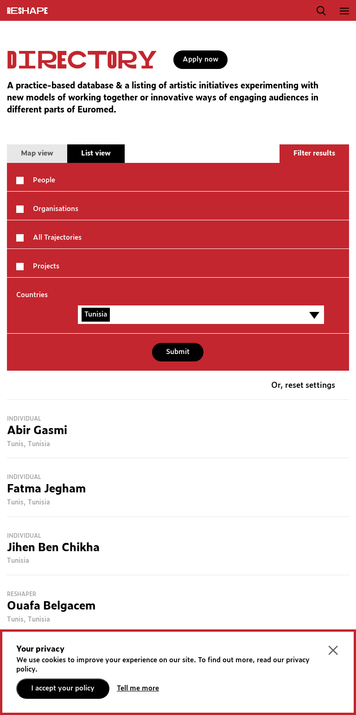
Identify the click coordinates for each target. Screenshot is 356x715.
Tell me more (138, 688)
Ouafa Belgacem (51, 606)
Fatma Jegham (46, 489)
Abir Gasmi (37, 430)
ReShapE (27, 11)
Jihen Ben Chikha (53, 547)
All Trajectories (57, 237)
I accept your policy (63, 688)
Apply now (200, 59)
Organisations (55, 208)
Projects (46, 266)
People (44, 180)
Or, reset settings (303, 386)
